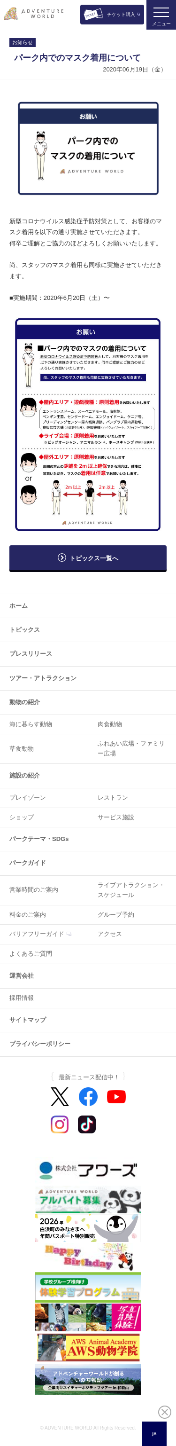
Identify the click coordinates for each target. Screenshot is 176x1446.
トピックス (24, 629)
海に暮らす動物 (30, 724)
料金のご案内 (27, 914)
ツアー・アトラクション (43, 678)
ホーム (18, 605)
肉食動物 (110, 724)
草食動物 (21, 748)
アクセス (110, 933)
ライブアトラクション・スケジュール (131, 889)
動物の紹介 (24, 702)
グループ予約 (116, 914)
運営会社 (21, 975)
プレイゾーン (27, 797)
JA (154, 1433)
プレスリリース (30, 653)
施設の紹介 (24, 775)
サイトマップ (27, 1019)
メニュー (161, 23)
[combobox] (154, 1434)
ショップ (21, 817)
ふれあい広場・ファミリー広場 (131, 748)
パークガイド (27, 862)
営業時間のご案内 (33, 889)
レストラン (113, 797)
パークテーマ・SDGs (39, 838)
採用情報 (21, 997)
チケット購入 (121, 14)
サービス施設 (116, 817)
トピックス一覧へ (93, 558)
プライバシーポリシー (39, 1043)
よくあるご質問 (30, 953)
